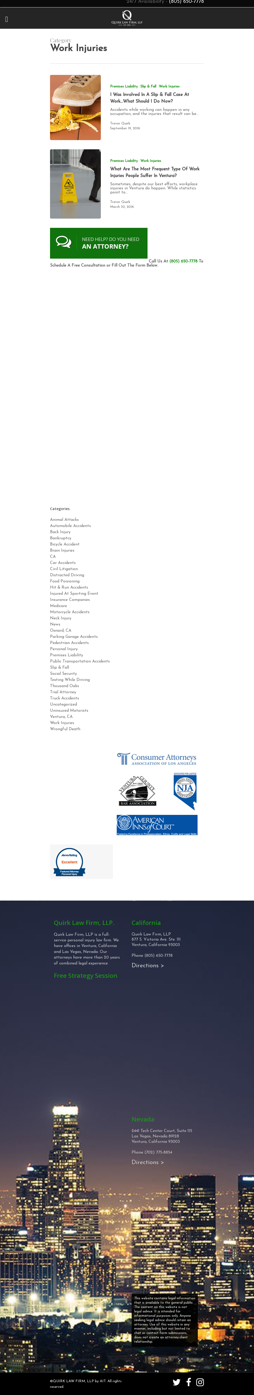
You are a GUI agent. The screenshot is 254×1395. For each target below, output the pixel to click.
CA (53, 557)
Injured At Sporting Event (74, 594)
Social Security (63, 674)
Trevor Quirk (120, 123)
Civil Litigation (64, 569)
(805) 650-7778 (183, 261)
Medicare (58, 606)
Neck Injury (60, 618)
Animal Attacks (64, 520)
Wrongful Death (65, 729)
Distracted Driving (67, 575)
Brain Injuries (62, 551)
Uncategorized (63, 705)
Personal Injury (64, 649)
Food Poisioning (65, 581)
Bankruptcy (60, 538)
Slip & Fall (148, 87)
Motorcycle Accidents (70, 612)
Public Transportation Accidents (80, 661)
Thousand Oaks (64, 686)
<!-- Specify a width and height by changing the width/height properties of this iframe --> (127, 385)
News (55, 624)
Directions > (148, 966)
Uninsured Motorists (69, 711)
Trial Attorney (63, 692)
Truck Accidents (64, 698)
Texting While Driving (70, 680)
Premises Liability (124, 87)
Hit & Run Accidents (69, 588)
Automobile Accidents (70, 526)
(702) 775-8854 (158, 1152)
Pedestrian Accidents (69, 643)
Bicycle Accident (65, 544)
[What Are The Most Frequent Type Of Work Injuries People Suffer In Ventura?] (75, 184)
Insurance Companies (70, 600)
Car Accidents (63, 563)
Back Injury (60, 532)
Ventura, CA (61, 717)
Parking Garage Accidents (74, 637)
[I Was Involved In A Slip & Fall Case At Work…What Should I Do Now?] (75, 107)
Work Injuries (169, 87)
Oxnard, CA (60, 631)
